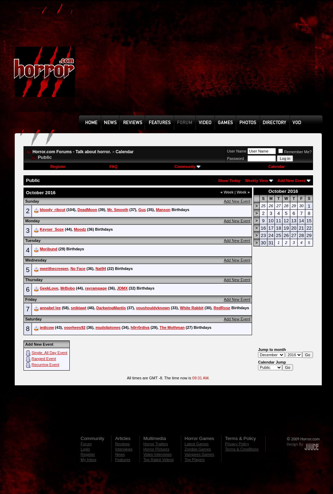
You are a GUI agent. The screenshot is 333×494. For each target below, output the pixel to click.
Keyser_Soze (52, 229)
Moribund (48, 249)
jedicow (47, 327)
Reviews (122, 444)
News (120, 454)
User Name (237, 151)
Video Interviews (157, 454)
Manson (163, 210)
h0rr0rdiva (140, 327)
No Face (78, 268)
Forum (86, 444)
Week (226, 192)
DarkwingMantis (111, 308)
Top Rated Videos (158, 460)
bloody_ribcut (52, 210)
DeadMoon (87, 210)
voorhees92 (75, 327)
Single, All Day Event (49, 353)
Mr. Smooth (117, 210)
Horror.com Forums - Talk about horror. (72, 151)
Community (188, 166)
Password (235, 158)
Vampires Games (199, 454)
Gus (142, 210)
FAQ (113, 166)
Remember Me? (295, 152)
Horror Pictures (156, 449)
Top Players (195, 460)
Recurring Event (45, 365)
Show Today (229, 180)
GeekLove (49, 288)
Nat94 (100, 268)
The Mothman (172, 327)
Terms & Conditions (241, 449)
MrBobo (67, 288)
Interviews (123, 449)
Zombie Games (198, 449)
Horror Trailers (155, 444)
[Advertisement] (194, 63)
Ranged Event (44, 359)
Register (58, 166)
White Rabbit (191, 308)
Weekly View (256, 180)
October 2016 (283, 191)
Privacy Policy (237, 444)
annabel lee (50, 308)
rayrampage (96, 288)
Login (85, 449)
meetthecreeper (54, 268)
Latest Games (197, 444)
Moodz (80, 229)
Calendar (125, 151)
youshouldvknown (153, 308)
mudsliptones (108, 327)
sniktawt (78, 308)
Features (122, 460)
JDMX (122, 288)
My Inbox (88, 460)
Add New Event (292, 180)
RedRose (221, 308)
